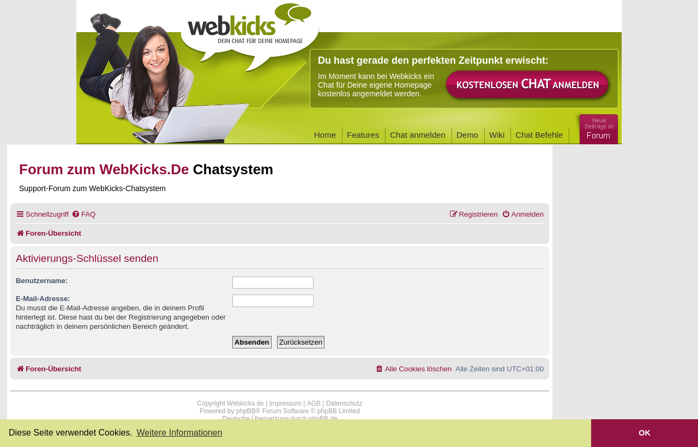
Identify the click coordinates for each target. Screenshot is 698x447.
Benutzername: (42, 281)
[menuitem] (83, 214)
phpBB (246, 411)
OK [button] (645, 432)
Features (363, 134)
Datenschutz (344, 403)
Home (325, 134)
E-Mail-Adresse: (43, 299)
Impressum (285, 403)
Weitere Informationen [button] (179, 432)
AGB (314, 403)
